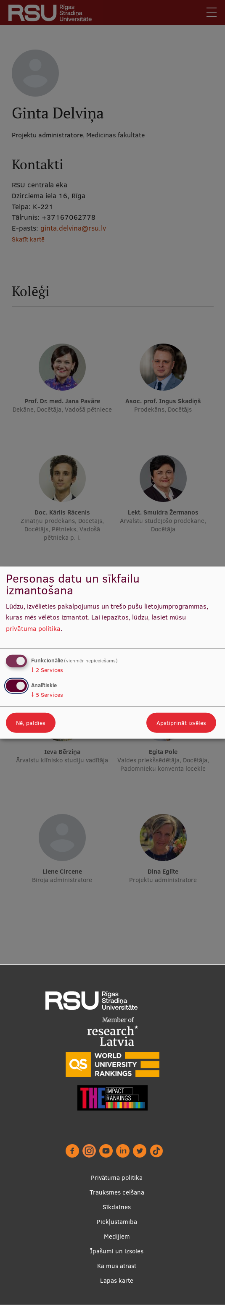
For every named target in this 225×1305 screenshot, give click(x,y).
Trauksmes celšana (117, 1192)
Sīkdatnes (117, 1207)
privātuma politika (33, 628)
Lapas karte (116, 1280)
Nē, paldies (30, 723)
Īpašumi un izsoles (116, 1251)
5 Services (47, 695)
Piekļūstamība (117, 1221)
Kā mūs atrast (116, 1265)
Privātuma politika (117, 1177)
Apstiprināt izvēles (181, 723)
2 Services (47, 669)
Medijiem (117, 1236)
